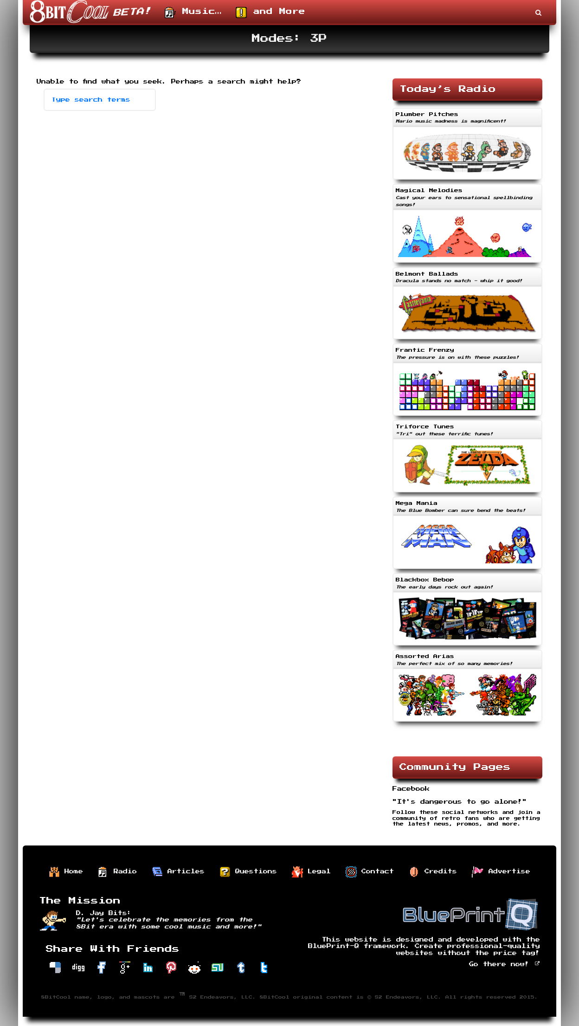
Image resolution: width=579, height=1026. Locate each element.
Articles (178, 872)
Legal (311, 872)
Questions (248, 872)
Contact (370, 872)
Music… (193, 12)
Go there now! (504, 964)
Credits (433, 872)
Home (66, 872)
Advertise (501, 872)
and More (270, 12)
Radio (117, 872)
